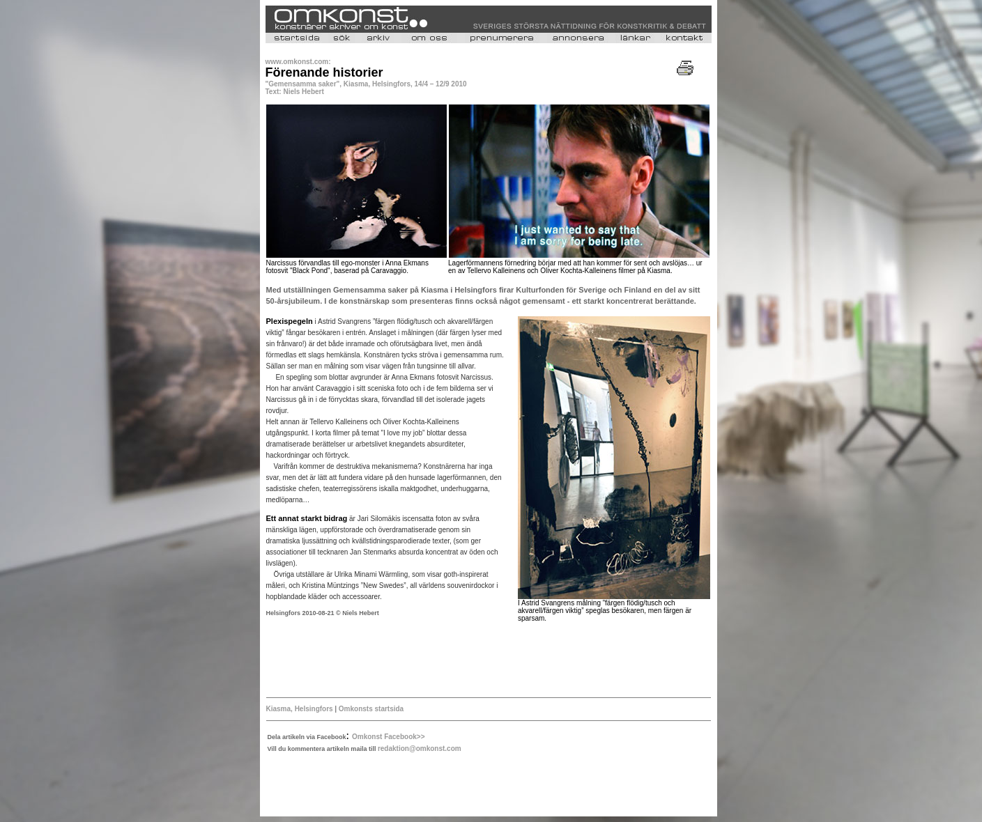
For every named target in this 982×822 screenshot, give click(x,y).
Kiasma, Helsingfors (300, 709)
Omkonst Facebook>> (388, 736)
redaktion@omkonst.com (419, 748)
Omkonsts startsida (371, 709)
